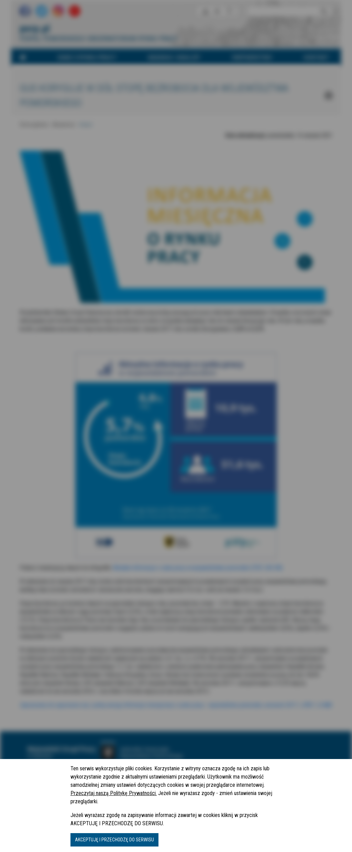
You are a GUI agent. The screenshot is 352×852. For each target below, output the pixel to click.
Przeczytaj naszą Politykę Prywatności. (113, 793)
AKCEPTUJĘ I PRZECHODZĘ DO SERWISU (114, 839)
